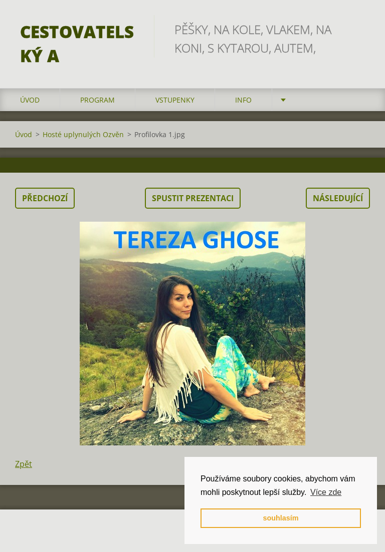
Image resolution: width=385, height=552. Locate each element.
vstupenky (175, 100)
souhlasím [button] (280, 518)
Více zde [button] (325, 492)
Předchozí (45, 198)
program (97, 100)
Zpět (23, 463)
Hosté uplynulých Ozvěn (83, 134)
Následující (338, 198)
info (243, 100)
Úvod (30, 100)
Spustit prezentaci (193, 198)
